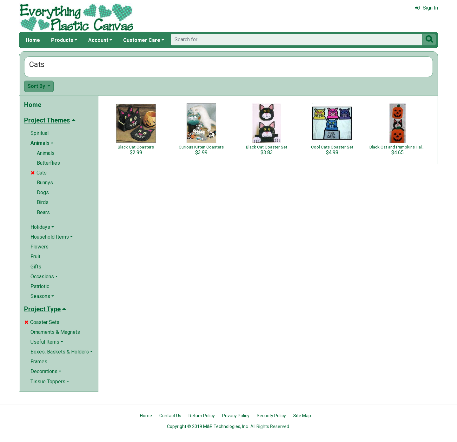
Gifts (35, 267)
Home (33, 40)
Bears (43, 212)
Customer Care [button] (141, 40)
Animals (46, 153)
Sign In (426, 8)
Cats (39, 173)
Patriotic (39, 286)
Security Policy (271, 415)
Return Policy (202, 415)
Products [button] (62, 40)
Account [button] (98, 40)
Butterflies (48, 163)
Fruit (35, 257)
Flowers (39, 247)
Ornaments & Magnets (55, 332)
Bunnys (45, 183)
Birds (43, 202)
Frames (38, 362)
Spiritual (39, 133)
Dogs (43, 192)
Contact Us (170, 415)
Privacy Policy (235, 415)
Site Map (302, 415)
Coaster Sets (41, 322)
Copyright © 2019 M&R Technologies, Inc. (208, 426)
